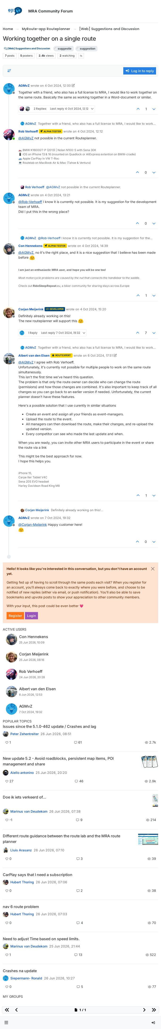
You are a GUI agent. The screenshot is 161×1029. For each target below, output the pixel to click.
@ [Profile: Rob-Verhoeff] (30, 202)
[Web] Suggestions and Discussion (27, 48)
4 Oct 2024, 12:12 (90, 131)
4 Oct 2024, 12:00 (58, 85)
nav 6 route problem (21, 906)
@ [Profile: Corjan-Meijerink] (32, 524)
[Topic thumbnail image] (149, 762)
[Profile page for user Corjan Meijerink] (9, 312)
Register (15, 616)
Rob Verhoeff (28, 131)
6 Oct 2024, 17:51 (100, 355)
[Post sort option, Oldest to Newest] (9, 71)
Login (31, 616)
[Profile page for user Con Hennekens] (9, 249)
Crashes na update (20, 970)
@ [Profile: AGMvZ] (25, 138)
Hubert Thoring (22, 882)
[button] (6, 1022)
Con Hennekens (30, 246)
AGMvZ (24, 85)
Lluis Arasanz (21, 850)
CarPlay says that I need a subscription (37, 874)
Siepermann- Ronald (26, 978)
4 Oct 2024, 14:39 (95, 246)
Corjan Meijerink (31, 309)
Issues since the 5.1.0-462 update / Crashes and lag (49, 726)
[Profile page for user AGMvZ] (9, 88)
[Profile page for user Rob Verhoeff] (9, 134)
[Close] (152, 568)
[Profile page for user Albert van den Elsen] (9, 358)
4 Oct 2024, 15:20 (93, 309)
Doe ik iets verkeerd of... (24, 797)
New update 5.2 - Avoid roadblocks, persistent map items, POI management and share (58, 761)
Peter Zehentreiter (24, 734)
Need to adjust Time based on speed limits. (41, 938)
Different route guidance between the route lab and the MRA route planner (61, 839)
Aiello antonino (22, 772)
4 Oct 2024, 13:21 (57, 195)
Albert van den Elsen (34, 355)
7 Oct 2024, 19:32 (57, 518)
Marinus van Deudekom (28, 811)
